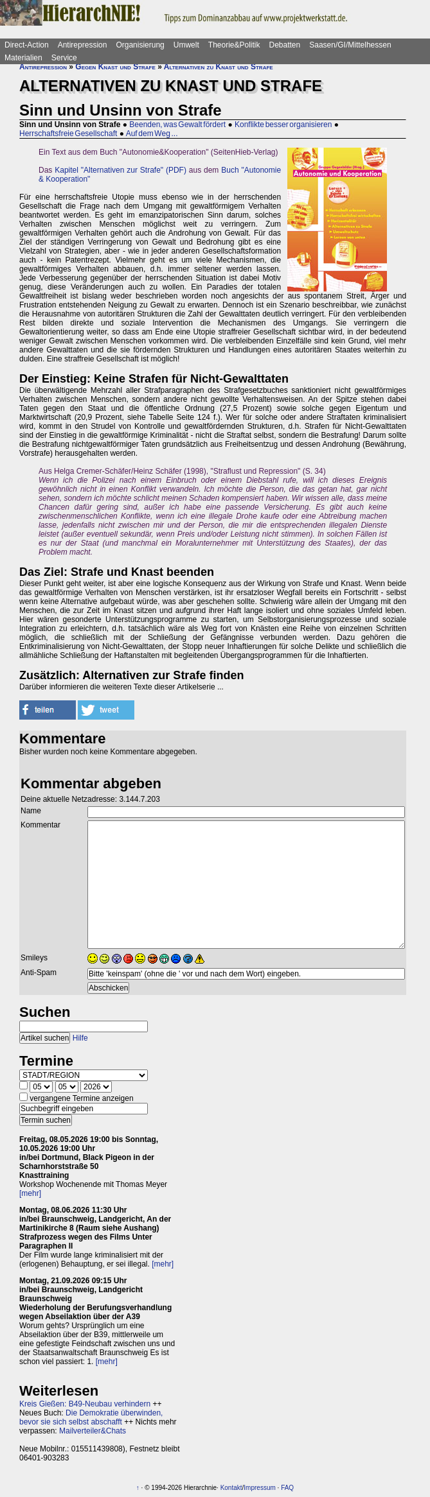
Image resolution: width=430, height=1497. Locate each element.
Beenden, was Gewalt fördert (177, 124)
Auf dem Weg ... (152, 133)
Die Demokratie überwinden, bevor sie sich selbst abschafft (91, 1417)
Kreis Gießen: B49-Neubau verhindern (84, 1403)
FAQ (287, 1487)
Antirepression (82, 44)
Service (64, 57)
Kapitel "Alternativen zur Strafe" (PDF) (120, 170)
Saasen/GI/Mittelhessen (350, 44)
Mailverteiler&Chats (92, 1430)
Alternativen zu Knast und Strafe (218, 66)
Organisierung (140, 44)
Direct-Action (26, 44)
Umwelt (186, 44)
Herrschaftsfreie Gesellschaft (68, 133)
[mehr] (30, 1193)
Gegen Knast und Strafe (115, 66)
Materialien (23, 57)
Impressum (259, 1487)
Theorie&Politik (234, 44)
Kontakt (231, 1487)
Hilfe (80, 1038)
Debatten (285, 44)
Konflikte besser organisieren (283, 124)
